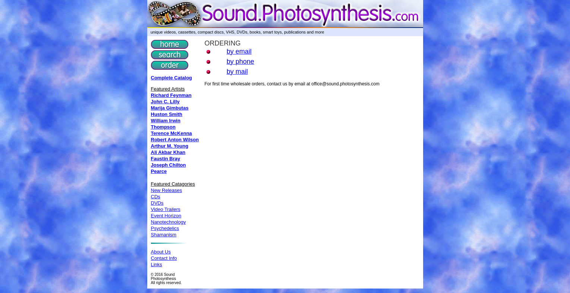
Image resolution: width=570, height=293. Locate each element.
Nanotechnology (168, 222)
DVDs (157, 203)
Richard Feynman (171, 95)
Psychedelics (165, 228)
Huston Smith (167, 114)
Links (156, 264)
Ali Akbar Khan (168, 152)
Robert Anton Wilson (175, 139)
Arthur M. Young (170, 146)
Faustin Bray (165, 158)
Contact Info (164, 258)
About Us (161, 252)
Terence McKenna (171, 133)
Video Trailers (165, 209)
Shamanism (164, 234)
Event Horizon (166, 215)
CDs (155, 196)
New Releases (166, 190)
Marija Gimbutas (170, 108)
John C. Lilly (165, 101)
